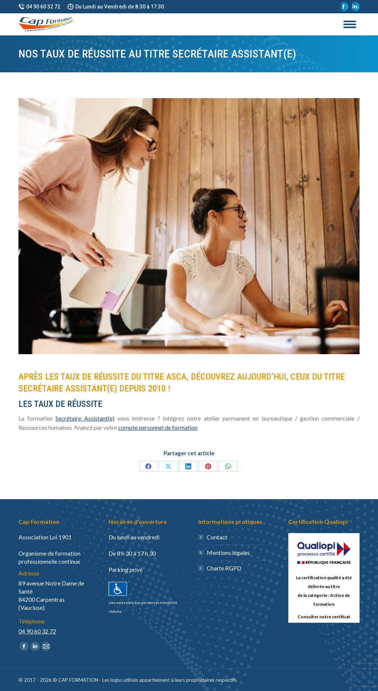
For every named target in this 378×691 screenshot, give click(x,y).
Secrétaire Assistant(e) (84, 418)
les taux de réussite (60, 404)
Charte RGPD (224, 567)
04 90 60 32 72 (39, 6)
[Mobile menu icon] (350, 24)
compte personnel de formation (157, 427)
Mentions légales (228, 552)
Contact (217, 536)
